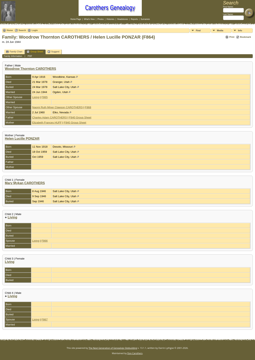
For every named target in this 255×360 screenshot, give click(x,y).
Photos (100, 19)
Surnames (145, 19)
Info (240, 30)
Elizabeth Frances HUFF (47, 122)
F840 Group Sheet (80, 117)
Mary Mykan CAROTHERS (25, 183)
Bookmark (245, 37)
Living (35, 97)
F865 (45, 97)
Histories (110, 19)
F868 (88, 107)
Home (10, 30)
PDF (30, 56)
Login (35, 30)
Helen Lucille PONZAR (22, 138)
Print (231, 37)
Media (220, 30)
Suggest (53, 51)
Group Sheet (35, 51)
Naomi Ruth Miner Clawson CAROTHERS (57, 107)
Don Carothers (135, 353)
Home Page (75, 19)
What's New (89, 19)
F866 (45, 240)
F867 (45, 319)
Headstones (122, 19)
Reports (134, 19)
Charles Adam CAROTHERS (49, 117)
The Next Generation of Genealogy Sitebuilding (113, 347)
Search (22, 30)
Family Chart (14, 51)
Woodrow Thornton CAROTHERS (30, 68)
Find (198, 30)
